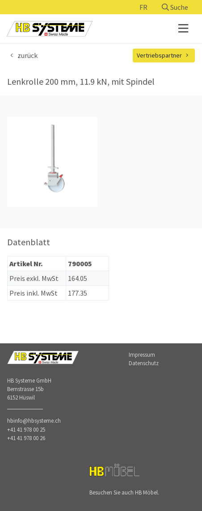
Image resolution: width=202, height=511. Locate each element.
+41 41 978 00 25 (26, 429)
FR (143, 7)
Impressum (142, 354)
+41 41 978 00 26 (26, 437)
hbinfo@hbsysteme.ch (34, 420)
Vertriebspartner (164, 55)
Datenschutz (144, 363)
